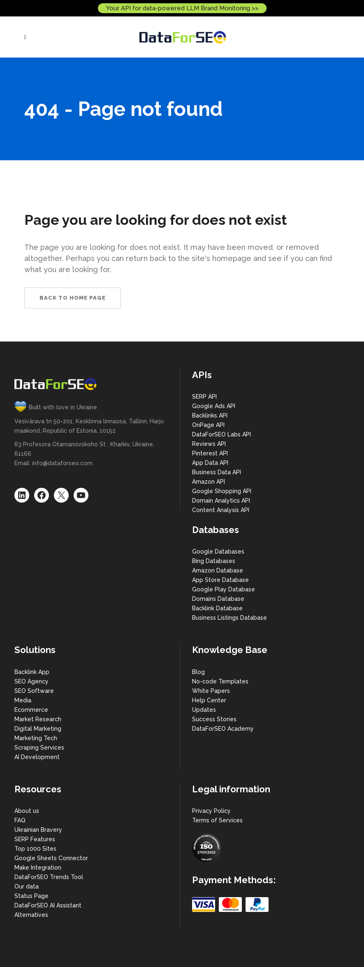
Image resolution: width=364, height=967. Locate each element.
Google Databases (218, 551)
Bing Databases (213, 561)
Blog (198, 672)
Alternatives (31, 915)
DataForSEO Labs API (221, 434)
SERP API (204, 396)
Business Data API (216, 472)
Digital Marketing (37, 728)
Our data (26, 886)
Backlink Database (217, 608)
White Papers (211, 691)
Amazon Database (217, 570)
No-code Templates (220, 681)
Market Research (37, 719)
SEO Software (34, 691)
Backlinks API (209, 415)
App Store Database (220, 580)
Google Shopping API (221, 491)
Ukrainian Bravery (38, 829)
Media (22, 700)
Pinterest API (210, 453)
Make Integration (37, 867)
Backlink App (31, 672)
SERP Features (34, 839)
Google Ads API (213, 406)
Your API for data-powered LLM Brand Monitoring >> (182, 8)
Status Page (31, 896)
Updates (204, 709)
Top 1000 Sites (35, 848)
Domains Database (218, 598)
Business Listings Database (229, 617)
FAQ (20, 820)
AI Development (37, 757)
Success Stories (214, 719)
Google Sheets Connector (51, 858)
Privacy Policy (211, 811)
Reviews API (209, 444)
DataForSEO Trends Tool (48, 877)
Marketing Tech (35, 738)
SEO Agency (31, 681)
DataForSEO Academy (223, 728)
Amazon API (208, 481)
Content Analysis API (220, 510)
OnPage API (208, 425)
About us (26, 811)
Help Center (209, 700)
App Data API (210, 462)
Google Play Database (223, 589)
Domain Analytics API (221, 500)
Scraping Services (39, 747)
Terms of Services (217, 820)
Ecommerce (31, 709)
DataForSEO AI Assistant (47, 905)
